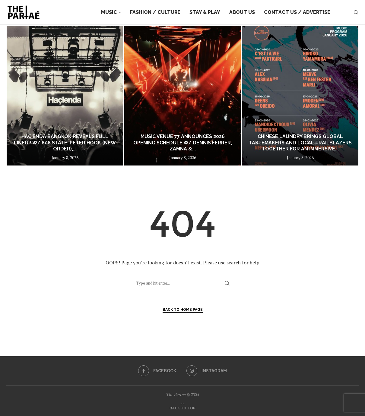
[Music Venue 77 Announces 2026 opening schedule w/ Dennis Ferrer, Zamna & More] (182, 95)
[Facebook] (157, 370)
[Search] (356, 12)
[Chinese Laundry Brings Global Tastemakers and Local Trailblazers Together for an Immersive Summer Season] (300, 95)
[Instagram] (206, 370)
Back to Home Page (183, 309)
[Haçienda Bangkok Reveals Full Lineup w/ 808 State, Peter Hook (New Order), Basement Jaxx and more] (65, 95)
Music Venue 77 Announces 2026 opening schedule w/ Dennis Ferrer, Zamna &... (182, 143)
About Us (242, 12)
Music (109, 12)
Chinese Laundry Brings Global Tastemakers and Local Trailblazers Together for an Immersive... (300, 143)
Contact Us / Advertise (297, 12)
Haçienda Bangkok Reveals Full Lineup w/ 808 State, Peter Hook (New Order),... (65, 143)
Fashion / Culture (155, 12)
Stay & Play (204, 12)
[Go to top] (182, 407)
